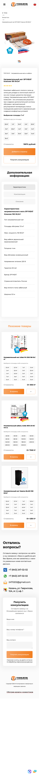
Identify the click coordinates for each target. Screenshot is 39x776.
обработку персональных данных (20, 662)
